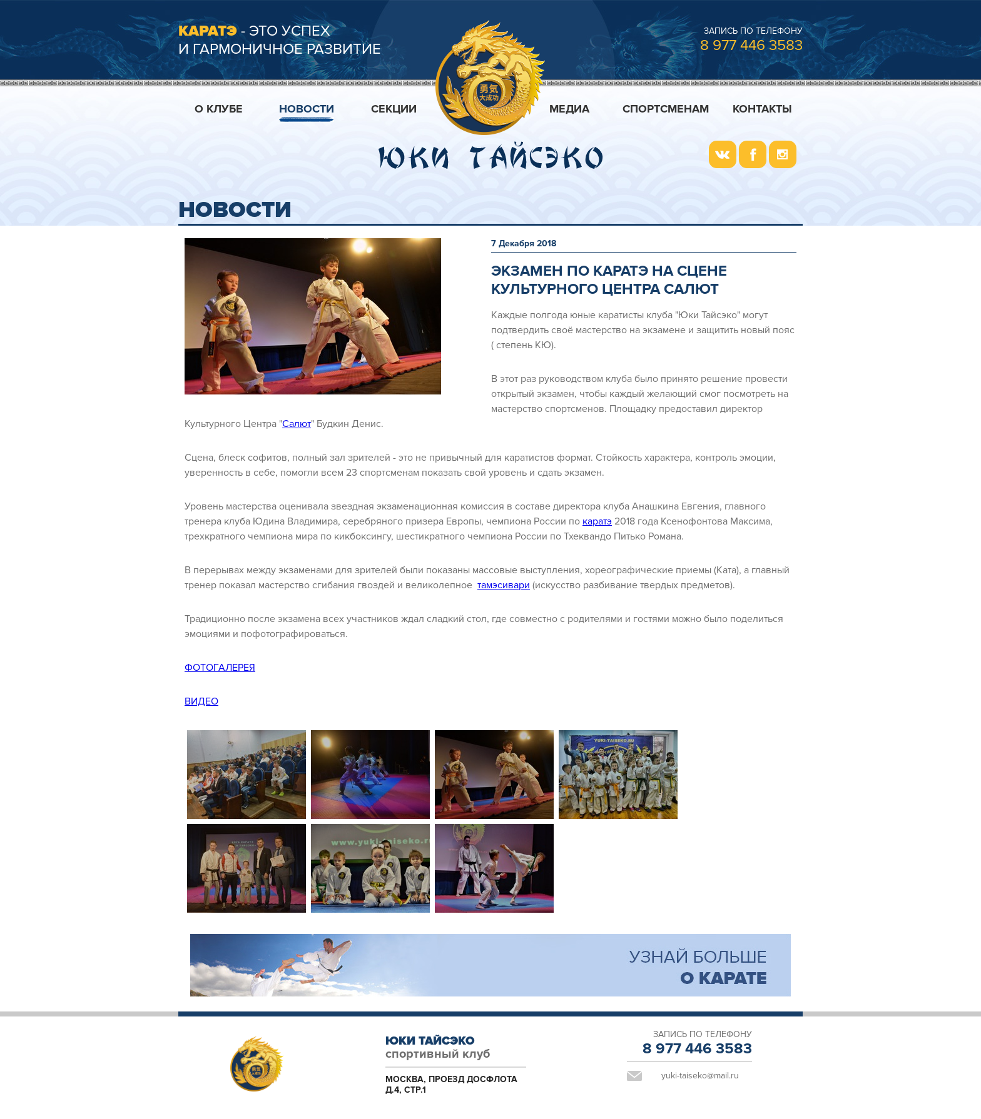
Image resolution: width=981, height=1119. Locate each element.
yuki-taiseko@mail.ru (700, 1075)
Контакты (762, 109)
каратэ (597, 521)
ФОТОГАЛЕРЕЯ (220, 667)
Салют (296, 424)
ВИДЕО (201, 701)
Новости (306, 109)
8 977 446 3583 (751, 45)
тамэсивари (503, 585)
